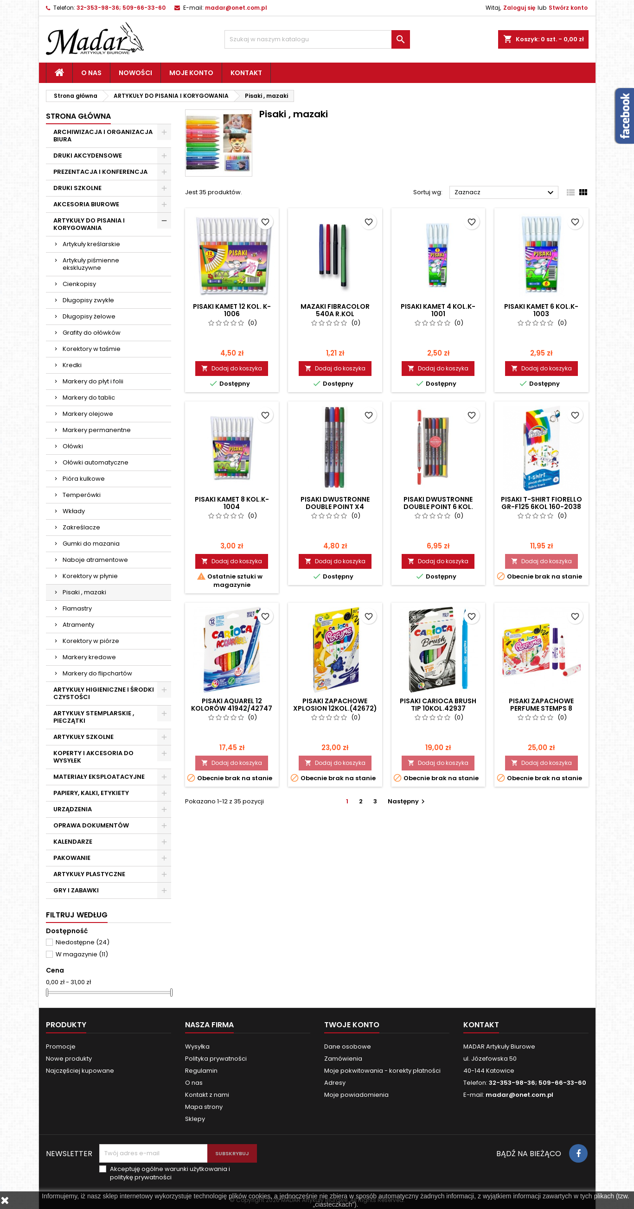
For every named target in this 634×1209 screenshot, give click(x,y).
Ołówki (73, 446)
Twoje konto (351, 1024)
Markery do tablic (89, 397)
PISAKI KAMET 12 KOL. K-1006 (232, 310)
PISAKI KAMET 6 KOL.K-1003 (541, 310)
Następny (407, 801)
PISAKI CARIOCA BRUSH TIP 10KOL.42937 (438, 704)
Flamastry (77, 608)
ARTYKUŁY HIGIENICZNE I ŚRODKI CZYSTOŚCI (103, 693)
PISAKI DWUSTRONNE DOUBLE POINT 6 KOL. (438, 503)
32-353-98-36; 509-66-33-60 (121, 8)
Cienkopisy (79, 284)
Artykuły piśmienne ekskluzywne (91, 264)
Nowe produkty (69, 1058)
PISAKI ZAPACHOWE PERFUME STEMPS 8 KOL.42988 (541, 708)
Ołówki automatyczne (95, 462)
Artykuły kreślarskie (91, 244)
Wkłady (74, 511)
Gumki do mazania (91, 543)
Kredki (72, 365)
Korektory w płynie (90, 576)
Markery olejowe (88, 413)
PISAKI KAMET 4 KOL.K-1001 (438, 310)
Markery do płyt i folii (93, 381)
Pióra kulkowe (84, 478)
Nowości (135, 72)
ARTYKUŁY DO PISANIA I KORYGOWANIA (89, 224)
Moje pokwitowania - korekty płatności (382, 1070)
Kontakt (246, 72)
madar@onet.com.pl (236, 8)
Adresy (335, 1082)
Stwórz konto (568, 8)
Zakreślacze (81, 527)
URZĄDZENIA (72, 809)
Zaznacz (505, 192)
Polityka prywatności (216, 1058)
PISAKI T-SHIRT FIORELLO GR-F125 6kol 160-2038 (541, 503)
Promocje (61, 1046)
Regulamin (201, 1070)
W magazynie (82, 954)
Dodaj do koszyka (231, 368)
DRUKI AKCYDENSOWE (87, 155)
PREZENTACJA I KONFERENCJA (100, 171)
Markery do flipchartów (97, 673)
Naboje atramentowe (95, 559)
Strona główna (78, 116)
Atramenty (78, 624)
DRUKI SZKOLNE (77, 188)
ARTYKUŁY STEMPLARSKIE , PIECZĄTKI (93, 717)
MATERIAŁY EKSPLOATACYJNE (99, 776)
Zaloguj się (519, 8)
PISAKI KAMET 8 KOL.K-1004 (232, 503)
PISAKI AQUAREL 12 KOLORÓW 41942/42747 (231, 704)
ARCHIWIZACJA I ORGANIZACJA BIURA (103, 135)
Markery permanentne (97, 430)
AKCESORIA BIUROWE (86, 204)
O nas (91, 72)
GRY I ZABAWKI (76, 890)
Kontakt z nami (207, 1094)
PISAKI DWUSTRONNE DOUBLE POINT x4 (335, 503)
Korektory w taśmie (92, 348)
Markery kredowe (89, 657)
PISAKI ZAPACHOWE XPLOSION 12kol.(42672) (335, 704)
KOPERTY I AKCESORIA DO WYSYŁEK (93, 757)
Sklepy (195, 1118)
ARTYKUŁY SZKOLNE (83, 736)
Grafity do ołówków (92, 332)
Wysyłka (197, 1046)
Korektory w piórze (91, 640)
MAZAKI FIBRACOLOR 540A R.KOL (335, 310)
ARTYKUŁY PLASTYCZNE (89, 874)
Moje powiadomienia (356, 1094)
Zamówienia (343, 1058)
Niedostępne (82, 942)
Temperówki (82, 494)
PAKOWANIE (71, 857)
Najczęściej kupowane (80, 1070)
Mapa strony (204, 1106)
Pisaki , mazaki (84, 592)
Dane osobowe (347, 1046)
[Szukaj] (317, 39)
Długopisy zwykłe (88, 300)
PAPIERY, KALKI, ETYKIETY (91, 793)
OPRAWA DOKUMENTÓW (91, 825)
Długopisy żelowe (89, 316)
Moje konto (191, 72)
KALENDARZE (72, 841)
